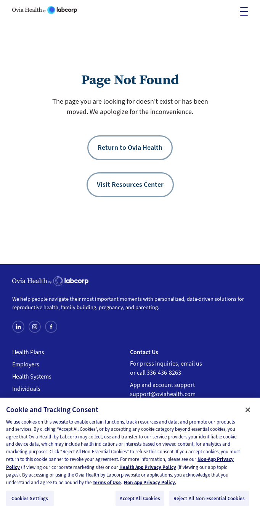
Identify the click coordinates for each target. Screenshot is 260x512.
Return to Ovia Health (130, 147)
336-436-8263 (164, 373)
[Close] (247, 411)
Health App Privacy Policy (147, 469)
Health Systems (31, 376)
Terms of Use (107, 484)
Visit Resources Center (130, 184)
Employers (25, 364)
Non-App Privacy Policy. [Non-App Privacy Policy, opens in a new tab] (150, 484)
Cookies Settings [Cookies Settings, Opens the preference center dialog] (29, 500)
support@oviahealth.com (163, 394)
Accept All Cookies (140, 500)
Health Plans (28, 352)
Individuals (26, 389)
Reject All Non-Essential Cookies (209, 500)
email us (191, 364)
